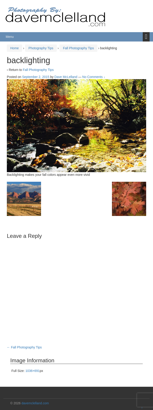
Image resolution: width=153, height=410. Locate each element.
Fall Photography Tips (78, 48)
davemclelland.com (35, 403)
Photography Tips (41, 48)
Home (14, 48)
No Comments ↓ (93, 77)
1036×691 (32, 371)
